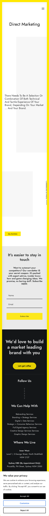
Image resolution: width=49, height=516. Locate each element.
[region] (24, 493)
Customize (24, 503)
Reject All (24, 510)
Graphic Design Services (24, 434)
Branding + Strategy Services (24, 417)
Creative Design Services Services (24, 430)
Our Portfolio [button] (12, 233)
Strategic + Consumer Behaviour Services (24, 424)
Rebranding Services (24, 414)
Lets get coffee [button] (24, 366)
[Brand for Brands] (14, 9)
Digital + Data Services (24, 420)
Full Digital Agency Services (24, 427)
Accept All (24, 496)
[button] (43, 8)
